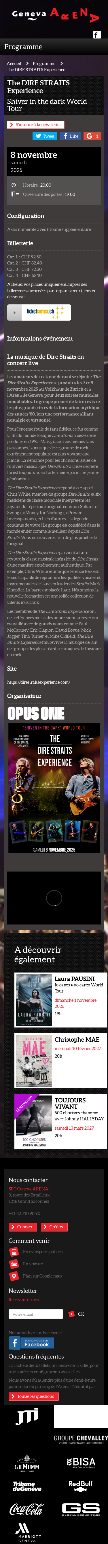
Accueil (14, 63)
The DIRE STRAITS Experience (36, 69)
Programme (23, 46)
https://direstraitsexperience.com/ (38, 682)
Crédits (56, 1226)
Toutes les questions (35, 1396)
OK (81, 1314)
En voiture (33, 1263)
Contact (24, 1226)
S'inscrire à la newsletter (38, 124)
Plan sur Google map (42, 1275)
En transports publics (42, 1251)
